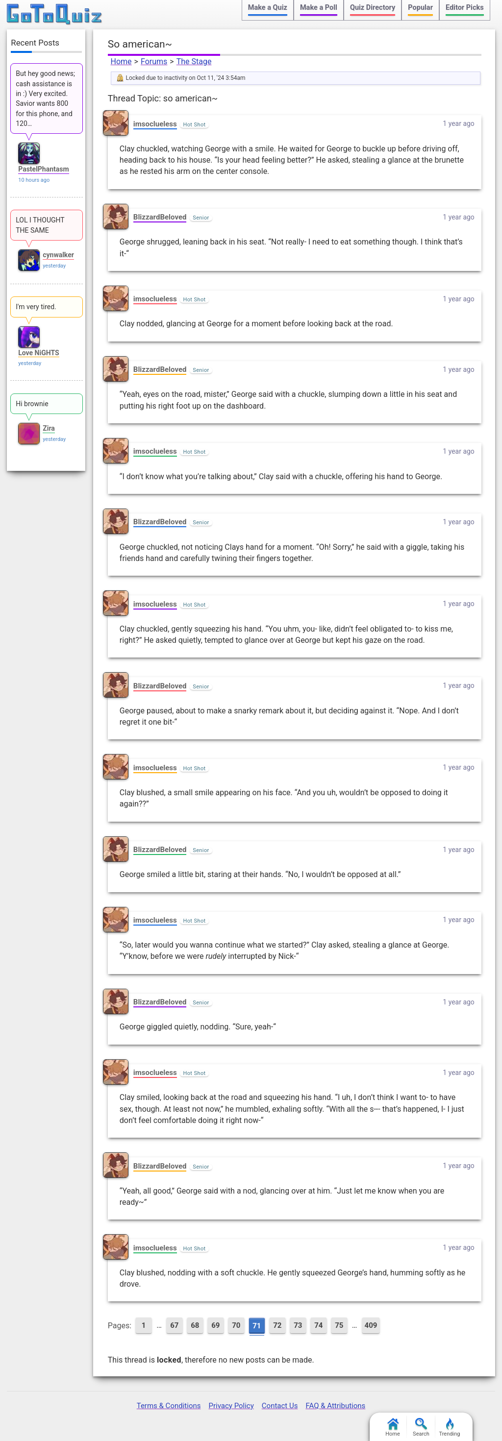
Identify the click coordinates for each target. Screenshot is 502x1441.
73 (298, 1325)
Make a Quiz (267, 7)
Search (421, 1427)
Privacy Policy (230, 1405)
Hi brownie (32, 404)
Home (121, 61)
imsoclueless (155, 124)
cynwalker (58, 255)
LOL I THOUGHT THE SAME (40, 225)
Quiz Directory (372, 7)
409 (371, 1325)
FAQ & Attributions (335, 1405)
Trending (449, 1427)
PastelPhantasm (43, 169)
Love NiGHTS (38, 353)
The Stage (194, 61)
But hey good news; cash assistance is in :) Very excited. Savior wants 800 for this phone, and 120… (45, 98)
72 (277, 1325)
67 (174, 1325)
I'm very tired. (36, 307)
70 (236, 1325)
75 (339, 1325)
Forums (154, 61)
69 (215, 1325)
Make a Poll (318, 7)
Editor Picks (465, 7)
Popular (420, 7)
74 (318, 1325)
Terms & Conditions (169, 1405)
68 (195, 1325)
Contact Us (280, 1405)
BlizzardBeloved (160, 217)
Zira (49, 428)
